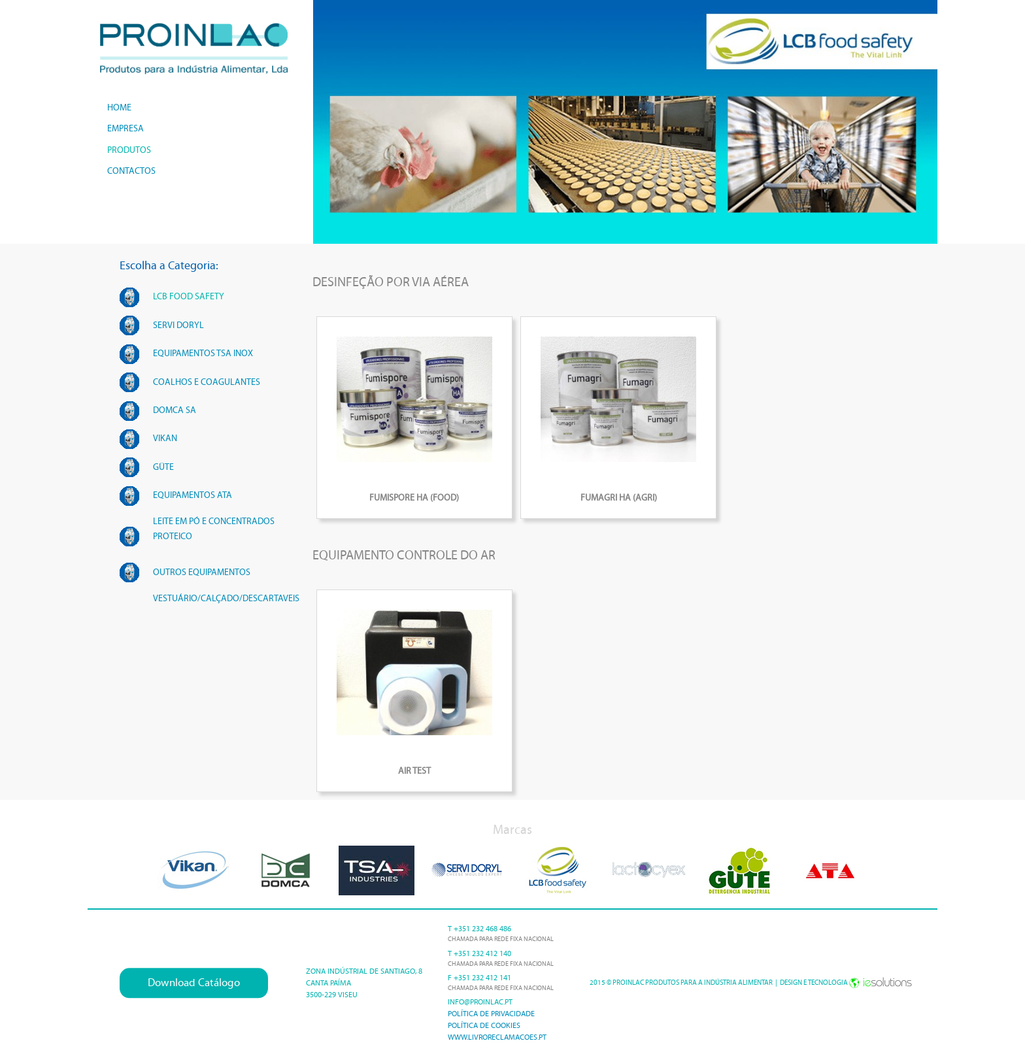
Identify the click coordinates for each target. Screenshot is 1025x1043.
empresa (125, 128)
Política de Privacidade (491, 1013)
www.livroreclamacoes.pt (497, 1037)
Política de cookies (484, 1025)
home (119, 107)
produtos (129, 150)
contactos (131, 170)
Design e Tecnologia (846, 982)
